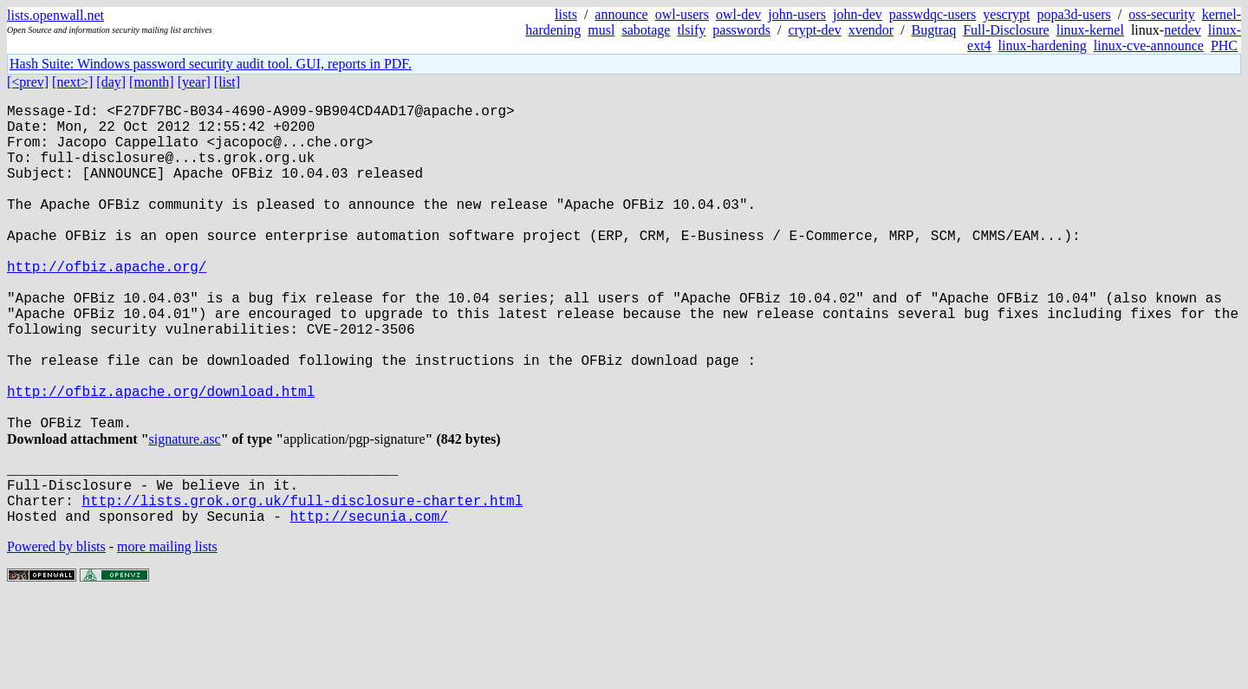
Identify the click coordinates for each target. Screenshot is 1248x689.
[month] (151, 82)
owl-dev (738, 14)
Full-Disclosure (1006, 30)
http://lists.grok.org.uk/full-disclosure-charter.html (302, 586)
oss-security (1161, 14)
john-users (797, 14)
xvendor (871, 30)
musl (601, 30)
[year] (194, 82)
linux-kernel (1090, 30)
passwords (741, 30)
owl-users (682, 14)
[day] (111, 82)
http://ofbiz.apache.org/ (106, 304)
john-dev (857, 14)
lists (566, 14)
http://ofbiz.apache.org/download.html (161, 456)
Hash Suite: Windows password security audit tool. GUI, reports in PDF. (211, 63)
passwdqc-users (932, 14)
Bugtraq (934, 30)
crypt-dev (814, 30)
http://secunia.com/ (368, 605)
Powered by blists (56, 636)
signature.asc (185, 511)
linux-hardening (1042, 45)
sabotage (645, 30)
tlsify (691, 30)
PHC (1224, 45)
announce (621, 14)
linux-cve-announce (1149, 45)
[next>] (72, 82)
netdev (1182, 30)
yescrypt (1006, 14)
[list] (227, 82)
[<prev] (28, 82)
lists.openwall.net (55, 15)
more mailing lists (167, 636)
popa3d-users (1073, 14)
